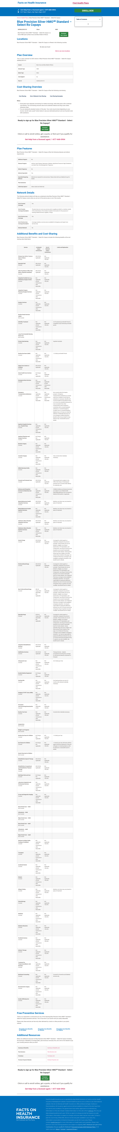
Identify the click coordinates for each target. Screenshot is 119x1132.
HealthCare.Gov (55, 1122)
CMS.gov (90, 1111)
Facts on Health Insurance (32, 2)
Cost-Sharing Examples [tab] (56, 96)
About (58, 1129)
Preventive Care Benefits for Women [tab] (45, 1029)
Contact (63, 1129)
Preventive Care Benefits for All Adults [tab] (26, 1029)
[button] (99, 19)
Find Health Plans (81, 3)
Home (18, 18)
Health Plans (24, 18)
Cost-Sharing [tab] (22, 96)
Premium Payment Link (53, 1060)
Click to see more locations (62, 51)
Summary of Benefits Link (54, 1048)
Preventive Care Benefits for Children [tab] (63, 1029)
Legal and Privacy (71, 1129)
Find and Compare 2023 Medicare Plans (83, 1127)
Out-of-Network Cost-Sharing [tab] (38, 96)
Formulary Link (51, 1056)
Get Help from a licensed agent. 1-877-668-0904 (38, 10)
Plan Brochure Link (52, 1052)
